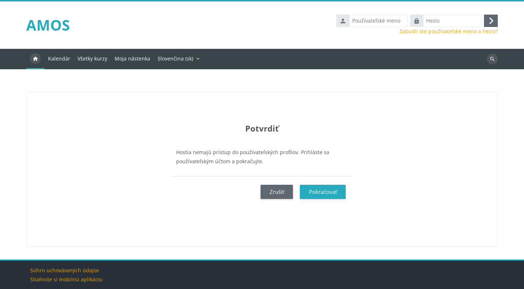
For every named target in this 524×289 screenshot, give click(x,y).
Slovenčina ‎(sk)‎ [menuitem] (175, 58)
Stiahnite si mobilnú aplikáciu (66, 279)
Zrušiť (277, 191)
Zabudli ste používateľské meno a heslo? (449, 31)
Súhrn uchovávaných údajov (64, 270)
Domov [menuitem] (35, 59)
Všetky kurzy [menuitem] (92, 58)
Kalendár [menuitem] (59, 58)
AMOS (48, 25)
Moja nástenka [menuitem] (132, 58)
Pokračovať (323, 191)
